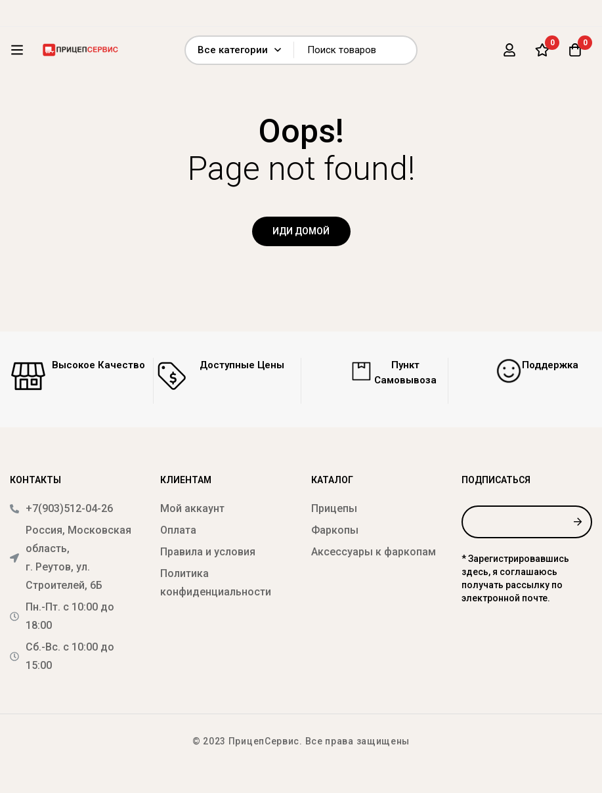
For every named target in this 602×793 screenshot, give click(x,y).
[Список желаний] (542, 50)
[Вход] (509, 50)
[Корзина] (575, 50)
